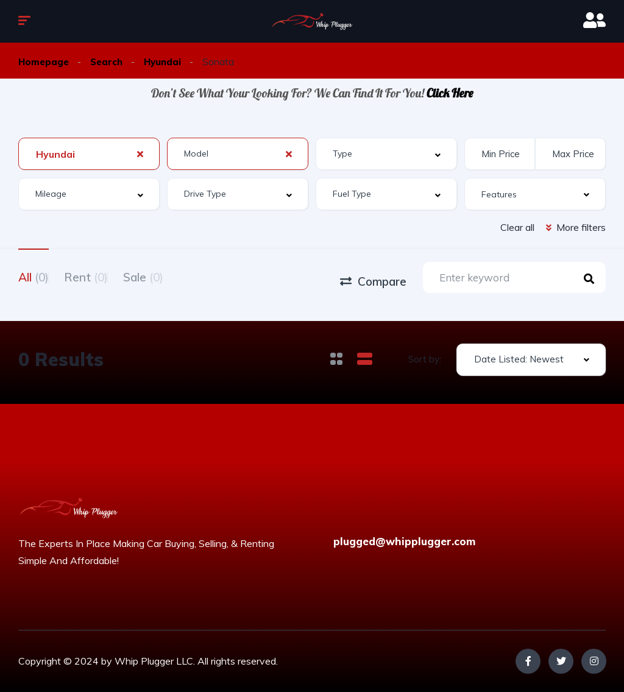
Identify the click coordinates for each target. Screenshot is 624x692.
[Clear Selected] (140, 153)
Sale (174, 276)
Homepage (44, 61)
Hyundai (167, 61)
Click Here (450, 93)
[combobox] (89, 154)
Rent (101, 276)
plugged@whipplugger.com (404, 541)
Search (109, 61)
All (33, 276)
